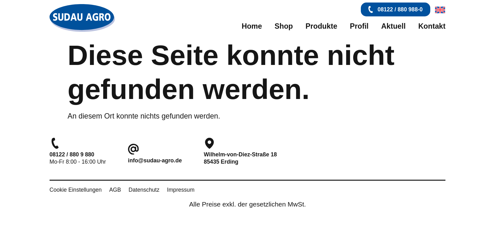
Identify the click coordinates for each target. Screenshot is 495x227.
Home (252, 26)
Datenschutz (143, 190)
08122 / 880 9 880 (72, 154)
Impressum (180, 190)
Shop (284, 26)
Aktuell (393, 26)
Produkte (321, 26)
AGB (115, 190)
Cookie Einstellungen (76, 190)
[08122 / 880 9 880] (55, 143)
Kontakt (431, 26)
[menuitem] (438, 10)
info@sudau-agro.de (155, 160)
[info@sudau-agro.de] (133, 149)
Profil (359, 26)
